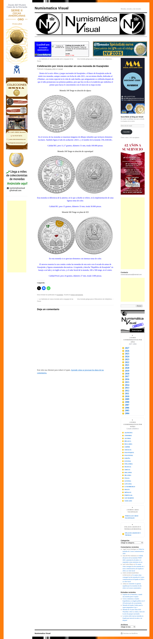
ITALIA (125, 478)
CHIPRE (126, 447)
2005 (125, 410)
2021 (125, 365)
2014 (125, 385)
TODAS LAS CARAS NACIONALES (130, 517)
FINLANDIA (127, 464)
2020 (125, 368)
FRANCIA (126, 467)
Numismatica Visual (51, 8)
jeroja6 (60, 69)
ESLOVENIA (127, 455)
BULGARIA (127, 444)
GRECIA (126, 470)
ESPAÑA (126, 458)
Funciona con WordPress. (130, 633)
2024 (125, 356)
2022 (125, 362)
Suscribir (126, 132)
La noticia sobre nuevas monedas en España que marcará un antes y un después (133, 618)
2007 (125, 405)
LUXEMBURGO (128, 487)
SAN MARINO (128, 498)
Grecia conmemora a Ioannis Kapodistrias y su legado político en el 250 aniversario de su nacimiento (134, 601)
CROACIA (126, 450)
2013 (125, 388)
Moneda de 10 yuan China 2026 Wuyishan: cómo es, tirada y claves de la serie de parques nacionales (134, 612)
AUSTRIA (126, 438)
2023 (125, 359)
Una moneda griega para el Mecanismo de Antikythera (95, 59)
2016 (125, 379)
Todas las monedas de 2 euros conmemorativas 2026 (133, 551)
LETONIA (126, 481)
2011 (125, 393)
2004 (125, 413)
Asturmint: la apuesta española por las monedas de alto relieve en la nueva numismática (132, 586)
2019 (125, 371)
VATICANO (127, 501)
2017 (125, 376)
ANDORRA (127, 435)
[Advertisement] (16, 236)
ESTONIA (126, 461)
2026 (125, 351)
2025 (125, 353)
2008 (125, 402)
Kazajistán (60, 295)
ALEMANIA (127, 433)
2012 (125, 390)
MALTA (126, 489)
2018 (125, 373)
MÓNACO (126, 492)
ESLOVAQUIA (128, 452)
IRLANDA (126, 475)
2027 (125, 348)
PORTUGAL (127, 495)
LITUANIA (127, 484)
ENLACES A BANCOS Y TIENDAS (131, 534)
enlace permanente (77, 295)
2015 (125, 382)
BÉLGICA (126, 441)
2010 (125, 396)
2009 (125, 399)
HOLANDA (127, 472)
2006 (125, 408)
